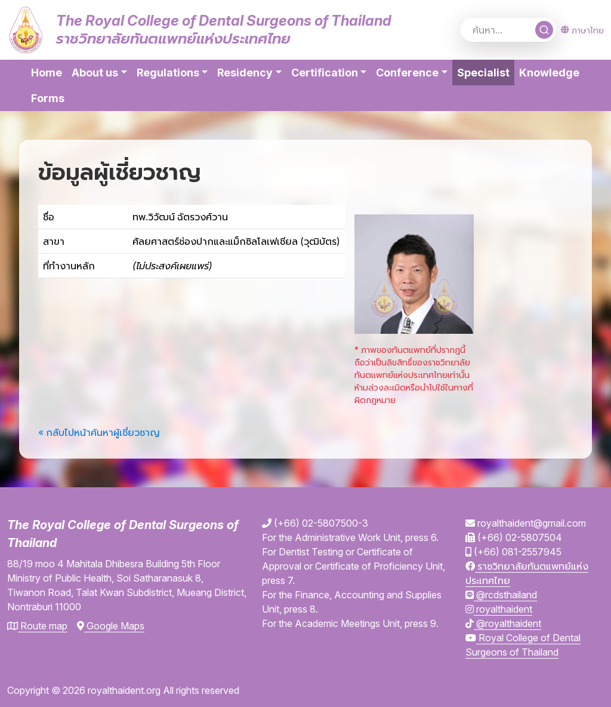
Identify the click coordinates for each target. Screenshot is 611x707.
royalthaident (498, 609)
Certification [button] (324, 72)
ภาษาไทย (582, 30)
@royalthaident (503, 623)
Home (46, 72)
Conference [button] (407, 72)
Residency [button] (245, 72)
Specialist (485, 71)
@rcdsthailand (501, 595)
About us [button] (95, 72)
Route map (37, 626)
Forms (47, 98)
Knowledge (549, 72)
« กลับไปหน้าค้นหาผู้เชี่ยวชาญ (99, 432)
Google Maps (110, 626)
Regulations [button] (168, 72)
